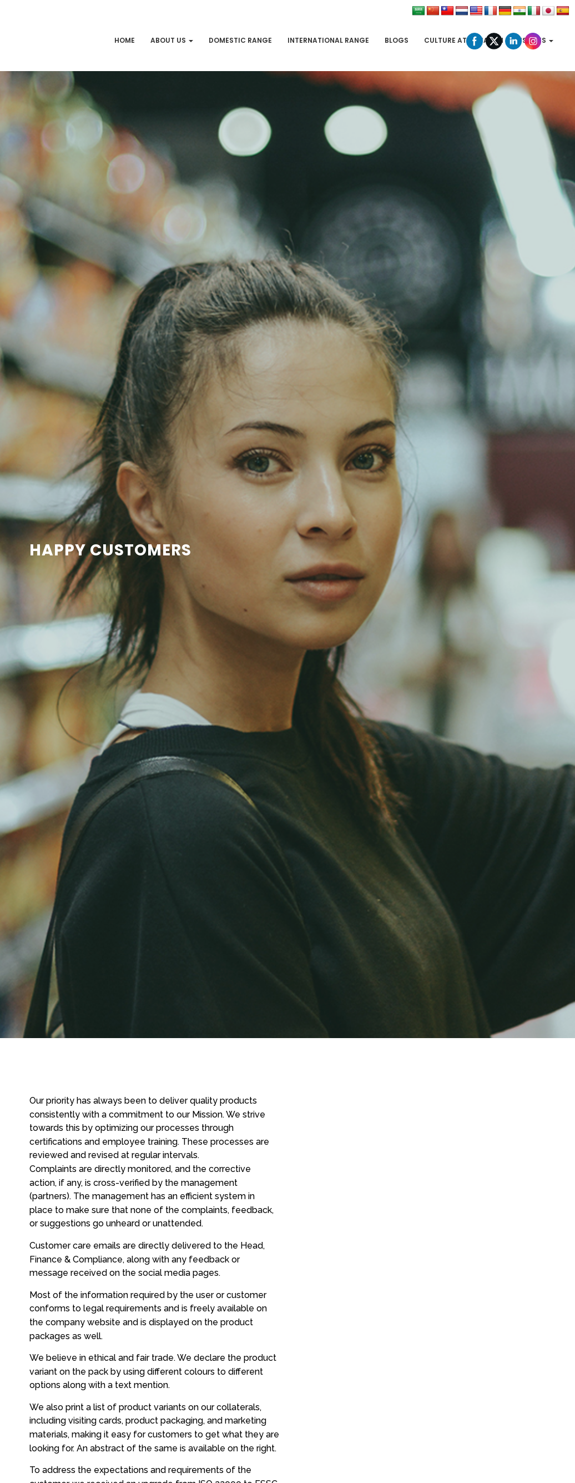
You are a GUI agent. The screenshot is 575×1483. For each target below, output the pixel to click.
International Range (328, 40)
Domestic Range (240, 40)
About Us (171, 40)
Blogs (396, 40)
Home (124, 40)
